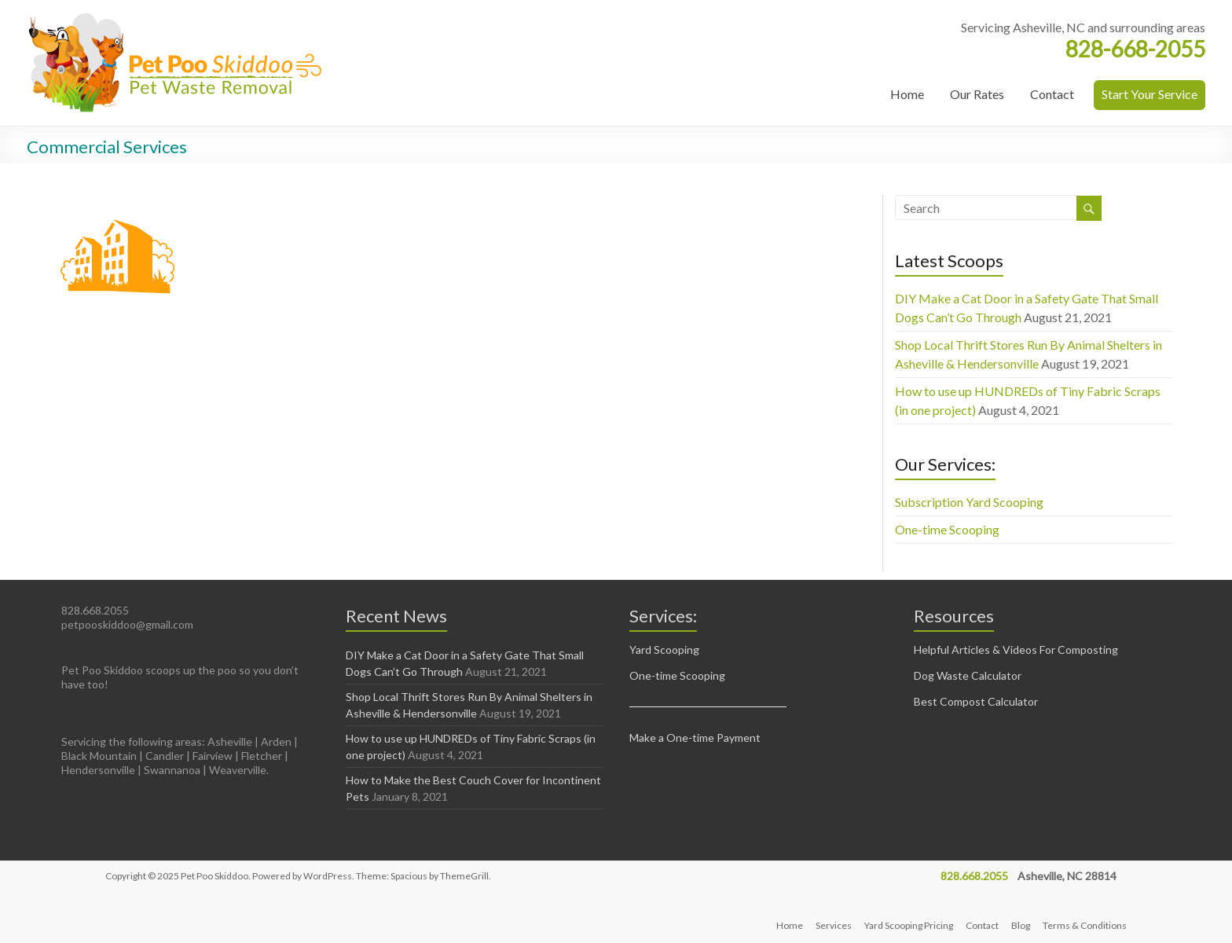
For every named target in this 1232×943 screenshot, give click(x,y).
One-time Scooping (947, 529)
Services (834, 925)
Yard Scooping (664, 649)
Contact (1052, 93)
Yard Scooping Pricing (908, 925)
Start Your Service (1149, 93)
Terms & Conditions (1085, 925)
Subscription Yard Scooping (969, 501)
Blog (1020, 925)
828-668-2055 (1135, 48)
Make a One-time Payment (695, 737)
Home (907, 93)
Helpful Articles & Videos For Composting (1016, 649)
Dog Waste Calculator (967, 675)
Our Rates (977, 93)
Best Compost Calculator (976, 701)
